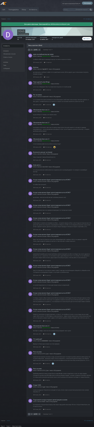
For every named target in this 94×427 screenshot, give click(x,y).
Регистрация (87, 3)
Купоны (35, 67)
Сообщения (6, 68)
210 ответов (47, 117)
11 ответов (48, 62)
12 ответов (47, 90)
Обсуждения (56, 69)
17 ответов (47, 174)
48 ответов (47, 160)
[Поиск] (69, 9)
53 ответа (46, 347)
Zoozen (44, 181)
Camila (44, 154)
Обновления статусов (81, 9)
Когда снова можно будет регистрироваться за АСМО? (52, 180)
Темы (4, 65)
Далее (35, 49)
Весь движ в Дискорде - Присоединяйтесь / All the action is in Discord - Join (47, 24)
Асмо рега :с (37, 165)
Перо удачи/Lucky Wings (41, 82)
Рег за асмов (37, 95)
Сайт (3, 10)
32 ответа (46, 363)
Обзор (24, 10)
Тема (8, 426)
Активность (33, 10)
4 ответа (46, 395)
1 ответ (47, 77)
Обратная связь (16, 426)
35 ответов (47, 409)
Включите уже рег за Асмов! (42, 152)
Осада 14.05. (37, 385)
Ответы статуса (7, 57)
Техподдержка (13, 10)
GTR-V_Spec (45, 354)
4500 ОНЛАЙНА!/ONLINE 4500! (43, 54)
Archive (57, 56)
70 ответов (47, 187)
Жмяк (43, 401)
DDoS (34, 56)
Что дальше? (37, 339)
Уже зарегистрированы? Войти (71, 3)
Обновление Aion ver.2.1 (41, 110)
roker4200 (45, 167)
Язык (3, 426)
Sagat (43, 387)
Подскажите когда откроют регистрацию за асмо (50, 400)
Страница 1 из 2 (47, 49)
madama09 (45, 96)
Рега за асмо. (37, 352)
